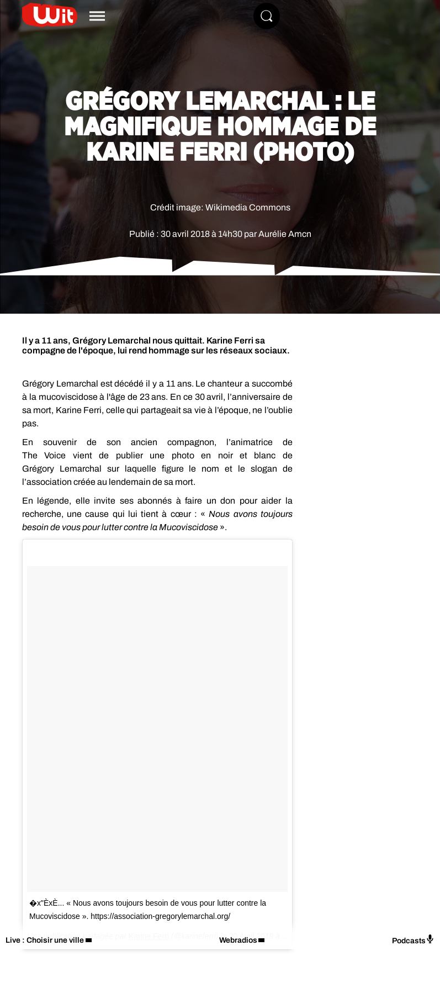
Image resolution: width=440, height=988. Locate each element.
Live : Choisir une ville (45, 940)
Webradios (238, 940)
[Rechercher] (266, 16)
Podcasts (413, 939)
